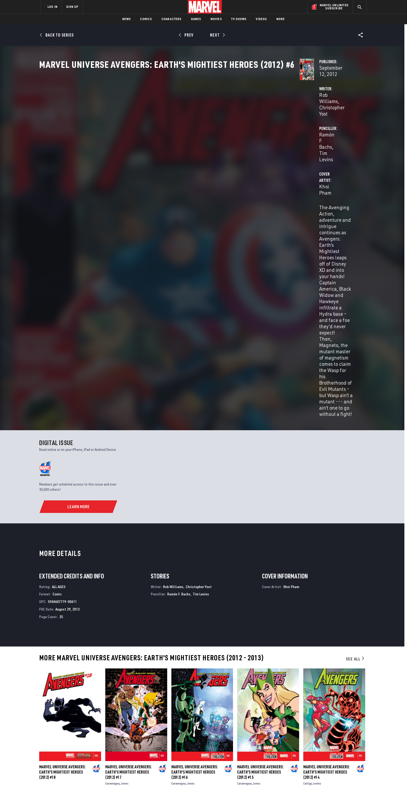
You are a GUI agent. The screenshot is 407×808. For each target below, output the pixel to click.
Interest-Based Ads (293, 796)
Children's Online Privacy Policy (220, 796)
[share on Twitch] (347, 762)
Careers (90, 753)
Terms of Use (80, 796)
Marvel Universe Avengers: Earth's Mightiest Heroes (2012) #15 (260, 552)
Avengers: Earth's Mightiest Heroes (152, 690)
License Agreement (261, 796)
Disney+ (139, 746)
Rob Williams (151, 123)
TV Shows (239, 19)
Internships (93, 761)
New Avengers (216, 690)
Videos (261, 19)
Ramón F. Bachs (259, 123)
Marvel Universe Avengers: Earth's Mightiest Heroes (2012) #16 (194, 552)
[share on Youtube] (304, 762)
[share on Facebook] (304, 751)
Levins (317, 563)
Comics (146, 19)
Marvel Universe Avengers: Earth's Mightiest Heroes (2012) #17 (128, 552)
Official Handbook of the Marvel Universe (323, 690)
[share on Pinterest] (332, 762)
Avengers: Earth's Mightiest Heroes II (71, 690)
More (280, 19)
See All (355, 438)
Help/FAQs (91, 746)
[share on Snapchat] (318, 762)
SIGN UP (72, 7)
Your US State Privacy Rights (139, 796)
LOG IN (52, 7)
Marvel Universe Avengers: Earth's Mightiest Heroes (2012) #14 (326, 552)
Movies (216, 19)
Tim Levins (289, 123)
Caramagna (112, 563)
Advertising (143, 738)
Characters (171, 19)
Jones (125, 563)
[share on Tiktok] (304, 773)
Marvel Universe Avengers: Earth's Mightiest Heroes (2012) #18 (62, 552)
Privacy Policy (104, 796)
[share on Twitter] (318, 751)
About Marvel (95, 738)
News (126, 19)
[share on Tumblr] (347, 751)
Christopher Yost (184, 123)
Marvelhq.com (145, 753)
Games (196, 19)
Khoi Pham (148, 144)
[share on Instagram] (332, 751)
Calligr (307, 563)
